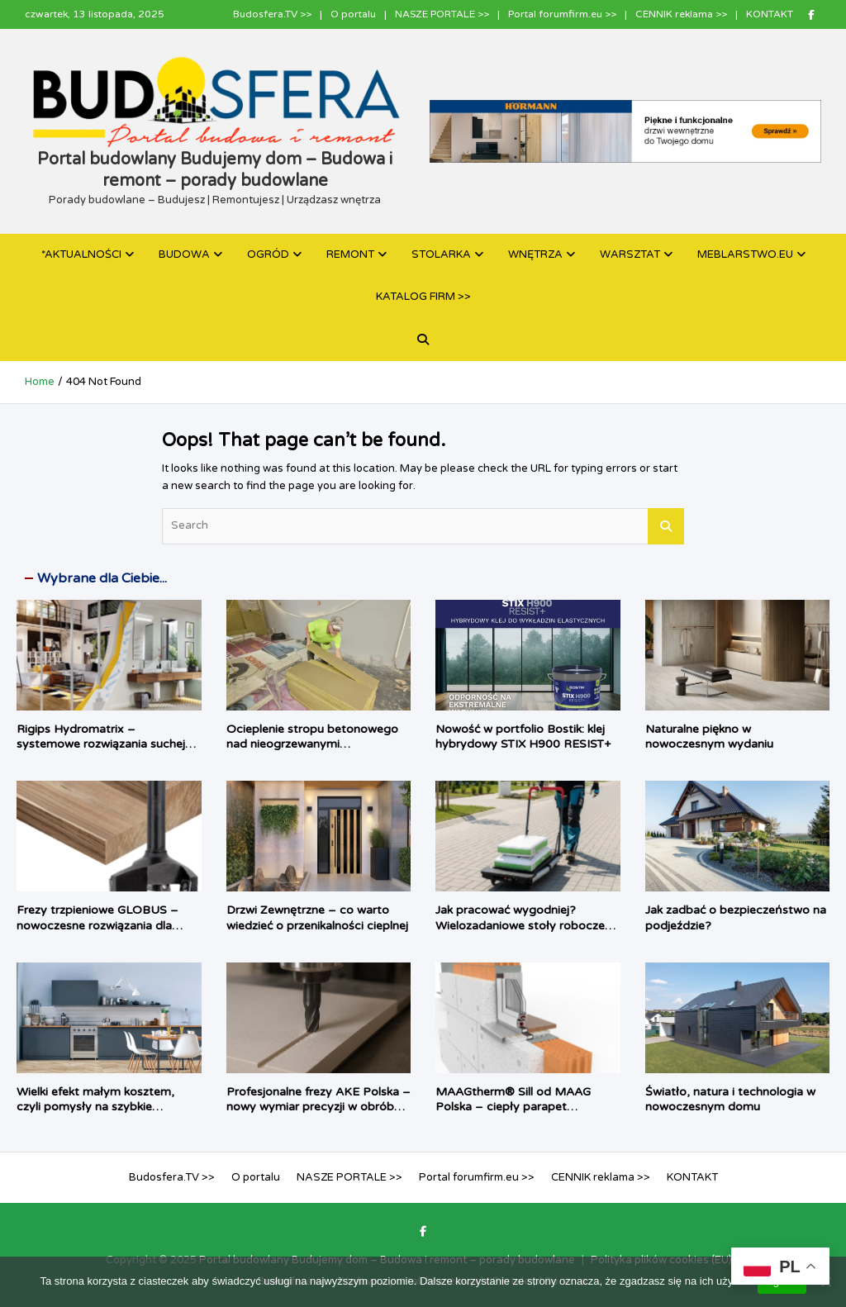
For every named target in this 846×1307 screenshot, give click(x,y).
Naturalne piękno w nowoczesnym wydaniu (709, 736)
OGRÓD (268, 254)
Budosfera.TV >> (272, 14)
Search (666, 526)
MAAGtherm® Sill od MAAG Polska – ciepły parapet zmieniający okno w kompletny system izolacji (519, 1114)
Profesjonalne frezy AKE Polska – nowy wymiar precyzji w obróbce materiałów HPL (318, 1107)
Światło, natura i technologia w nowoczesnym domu (730, 1099)
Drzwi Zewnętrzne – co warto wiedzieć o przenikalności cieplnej (317, 917)
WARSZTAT (630, 254)
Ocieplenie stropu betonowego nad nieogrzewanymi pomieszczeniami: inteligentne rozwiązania (312, 752)
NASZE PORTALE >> (442, 14)
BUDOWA (184, 254)
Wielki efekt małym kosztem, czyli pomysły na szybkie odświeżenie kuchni (95, 1107)
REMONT (350, 254)
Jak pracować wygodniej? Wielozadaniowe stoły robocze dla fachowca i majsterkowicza (520, 925)
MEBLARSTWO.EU (745, 254)
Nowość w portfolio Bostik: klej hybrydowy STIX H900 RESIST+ (523, 736)
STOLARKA (441, 254)
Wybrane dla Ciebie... (102, 578)
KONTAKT (769, 14)
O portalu (353, 14)
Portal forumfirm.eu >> (562, 14)
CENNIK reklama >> (681, 14)
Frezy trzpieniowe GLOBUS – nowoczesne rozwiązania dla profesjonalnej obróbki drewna (100, 925)
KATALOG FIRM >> (423, 296)
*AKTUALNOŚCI (81, 254)
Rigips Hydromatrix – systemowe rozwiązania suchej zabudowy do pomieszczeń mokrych (101, 752)
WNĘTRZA (535, 254)
